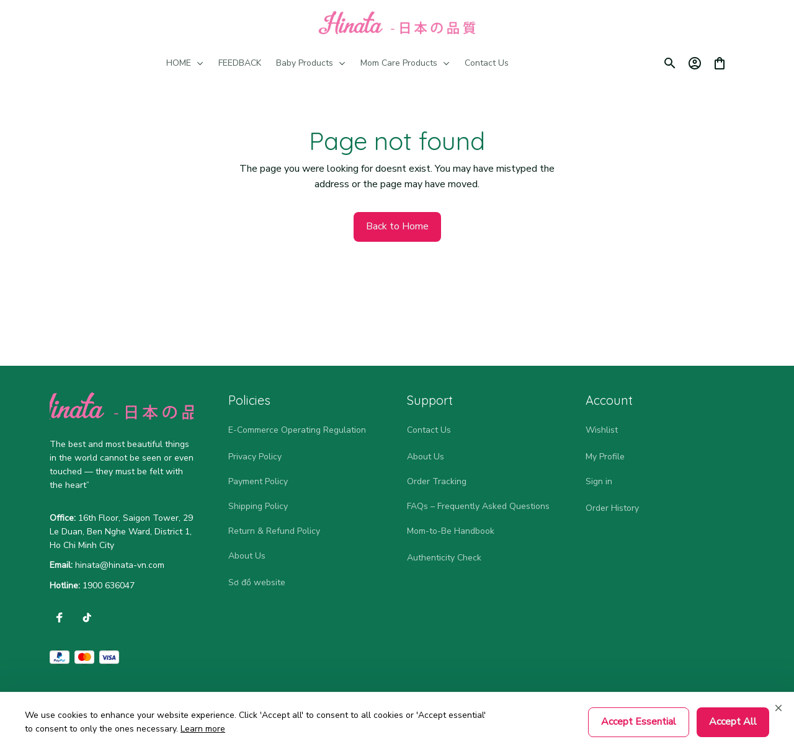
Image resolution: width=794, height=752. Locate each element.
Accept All (733, 721)
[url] (119, 565)
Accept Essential (638, 721)
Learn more (203, 729)
